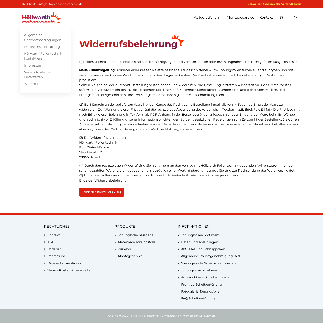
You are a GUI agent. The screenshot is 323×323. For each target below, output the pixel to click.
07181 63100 (29, 4)
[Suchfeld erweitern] (295, 17)
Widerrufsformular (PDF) (102, 192)
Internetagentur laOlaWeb (198, 315)
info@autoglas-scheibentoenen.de (60, 4)
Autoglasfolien (208, 17)
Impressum (33, 65)
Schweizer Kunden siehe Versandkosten (274, 4)
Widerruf (31, 84)
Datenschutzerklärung (42, 47)
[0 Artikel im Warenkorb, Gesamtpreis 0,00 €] (281, 18)
